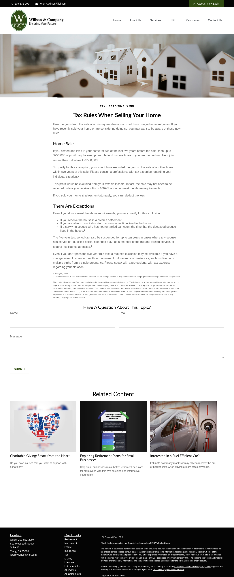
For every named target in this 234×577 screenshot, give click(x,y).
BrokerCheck (164, 543)
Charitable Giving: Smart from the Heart (40, 456)
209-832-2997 (20, 3)
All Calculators (73, 573)
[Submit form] (19, 369)
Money (68, 558)
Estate (68, 547)
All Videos (70, 570)
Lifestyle (69, 562)
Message (16, 336)
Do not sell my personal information (168, 569)
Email (122, 313)
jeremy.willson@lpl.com (50, 3)
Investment (71, 543)
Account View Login (206, 3)
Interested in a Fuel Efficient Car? (175, 456)
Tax (67, 554)
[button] (117, 20)
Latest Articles (72, 566)
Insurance (70, 550)
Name (14, 313)
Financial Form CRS (114, 537)
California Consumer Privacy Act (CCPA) (192, 566)
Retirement (71, 539)
